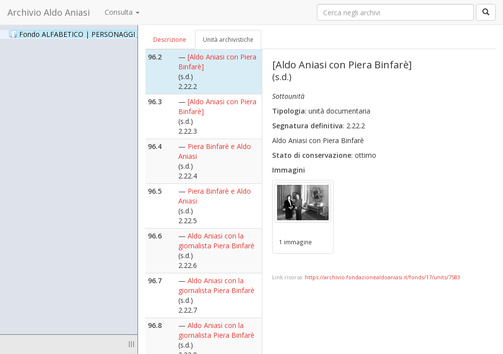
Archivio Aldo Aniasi (48, 12)
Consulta (122, 12)
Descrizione (169, 39)
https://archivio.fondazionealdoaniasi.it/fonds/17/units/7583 (382, 277)
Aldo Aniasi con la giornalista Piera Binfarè (216, 240)
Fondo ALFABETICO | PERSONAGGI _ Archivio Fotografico (119, 34)
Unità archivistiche (228, 39)
